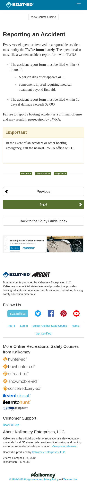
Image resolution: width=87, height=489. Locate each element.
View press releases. (64, 446)
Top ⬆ (11, 325)
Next (43, 204)
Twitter (38, 313)
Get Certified (43, 333)
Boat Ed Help (11, 425)
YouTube (76, 313)
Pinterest (63, 313)
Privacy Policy (51, 479)
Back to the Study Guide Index (43, 221)
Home (75, 325)
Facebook (51, 313)
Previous (43, 191)
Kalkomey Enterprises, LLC (48, 452)
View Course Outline (43, 17)
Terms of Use (70, 479)
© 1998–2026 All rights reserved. (26, 479)
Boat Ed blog (18, 313)
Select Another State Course (49, 325)
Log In (24, 325)
